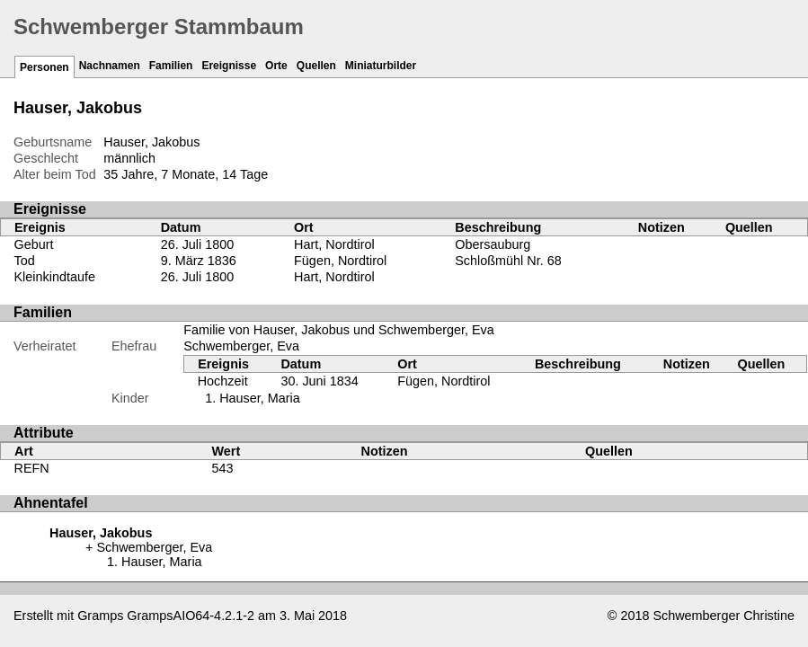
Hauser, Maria (259, 398)
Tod (24, 260)
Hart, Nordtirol (334, 244)
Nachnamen (109, 65)
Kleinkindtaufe (54, 277)
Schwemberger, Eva (241, 346)
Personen (44, 67)
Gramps (100, 615)
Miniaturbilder (380, 65)
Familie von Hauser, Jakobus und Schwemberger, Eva (338, 330)
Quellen (316, 65)
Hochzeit (223, 381)
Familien (171, 65)
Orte (276, 65)
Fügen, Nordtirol (340, 260)
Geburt (34, 244)
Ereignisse (228, 65)
